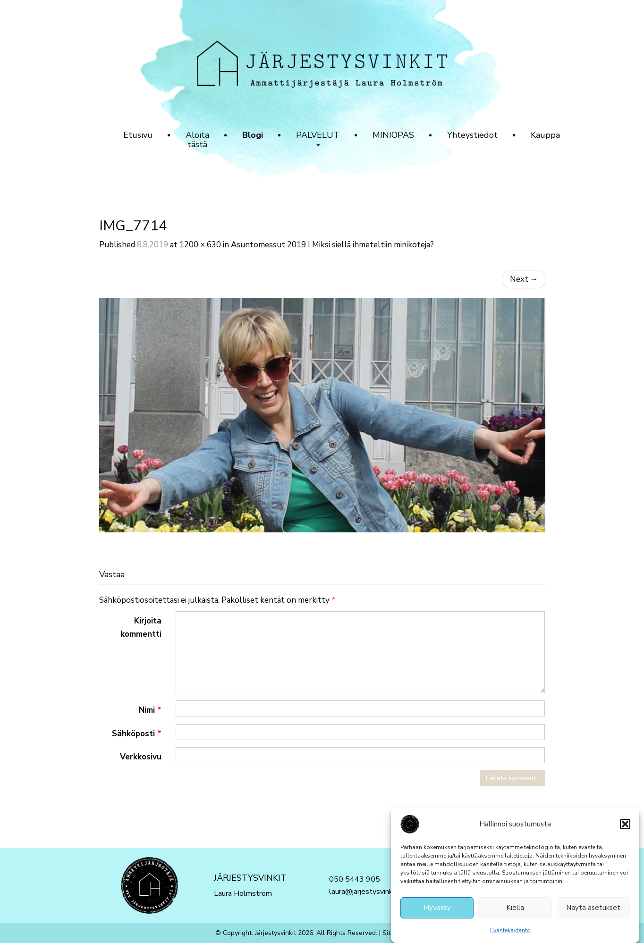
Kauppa (545, 135)
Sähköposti (136, 733)
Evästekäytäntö (510, 931)
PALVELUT (317, 137)
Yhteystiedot (472, 135)
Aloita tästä (197, 139)
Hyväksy (437, 909)
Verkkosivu (140, 756)
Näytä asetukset (593, 909)
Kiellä (515, 909)
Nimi (150, 710)
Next (524, 279)
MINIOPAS (393, 135)
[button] (625, 825)
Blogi (252, 135)
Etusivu (138, 135)
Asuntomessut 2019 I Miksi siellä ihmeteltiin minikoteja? (332, 244)
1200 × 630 (200, 244)
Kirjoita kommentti (140, 627)
